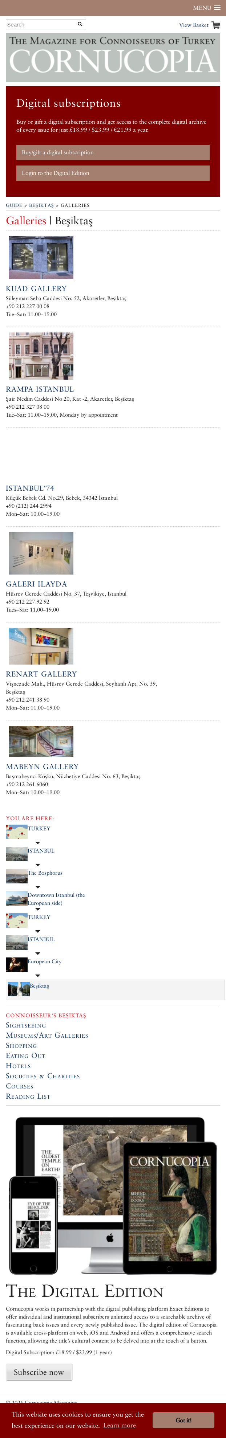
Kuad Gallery (36, 288)
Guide (14, 205)
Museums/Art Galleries (47, 1035)
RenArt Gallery (41, 674)
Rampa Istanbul (40, 389)
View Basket (194, 25)
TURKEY (39, 828)
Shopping (21, 1045)
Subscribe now (39, 1372)
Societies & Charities (43, 1075)
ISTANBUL (41, 850)
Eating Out (25, 1055)
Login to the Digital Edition (55, 172)
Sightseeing (26, 1025)
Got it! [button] (183, 1420)
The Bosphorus (45, 873)
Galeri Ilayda (36, 584)
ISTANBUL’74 (30, 488)
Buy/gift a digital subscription (58, 152)
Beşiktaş (41, 205)
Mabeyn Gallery (42, 766)
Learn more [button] (119, 1425)
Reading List (28, 1096)
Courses (19, 1086)
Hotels (18, 1065)
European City (45, 961)
